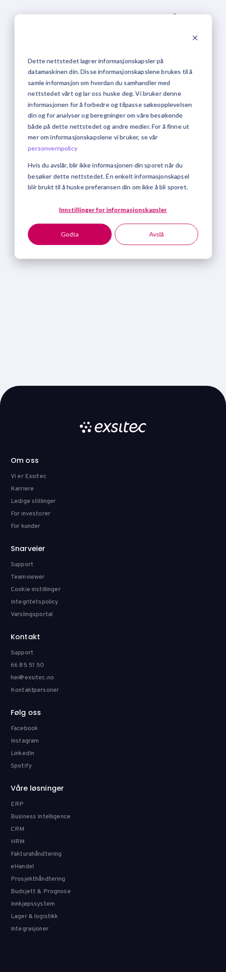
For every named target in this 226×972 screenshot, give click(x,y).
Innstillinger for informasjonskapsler (113, 209)
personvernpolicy (53, 148)
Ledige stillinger (33, 501)
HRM (18, 841)
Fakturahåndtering (36, 854)
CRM (17, 829)
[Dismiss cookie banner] (195, 38)
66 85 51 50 (28, 665)
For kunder (25, 526)
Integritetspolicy (34, 602)
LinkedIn (22, 753)
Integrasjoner (30, 929)
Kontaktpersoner (35, 690)
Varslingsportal (32, 614)
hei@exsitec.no (32, 678)
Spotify (21, 766)
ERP (17, 804)
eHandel (22, 866)
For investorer (30, 514)
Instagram (25, 741)
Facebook (24, 728)
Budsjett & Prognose (41, 891)
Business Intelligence (40, 817)
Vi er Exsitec (28, 476)
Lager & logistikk (34, 916)
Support (22, 564)
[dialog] (113, 136)
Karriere (22, 489)
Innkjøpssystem (33, 904)
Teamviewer (28, 577)
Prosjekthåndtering (38, 879)
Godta (69, 234)
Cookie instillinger (36, 589)
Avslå (156, 234)
